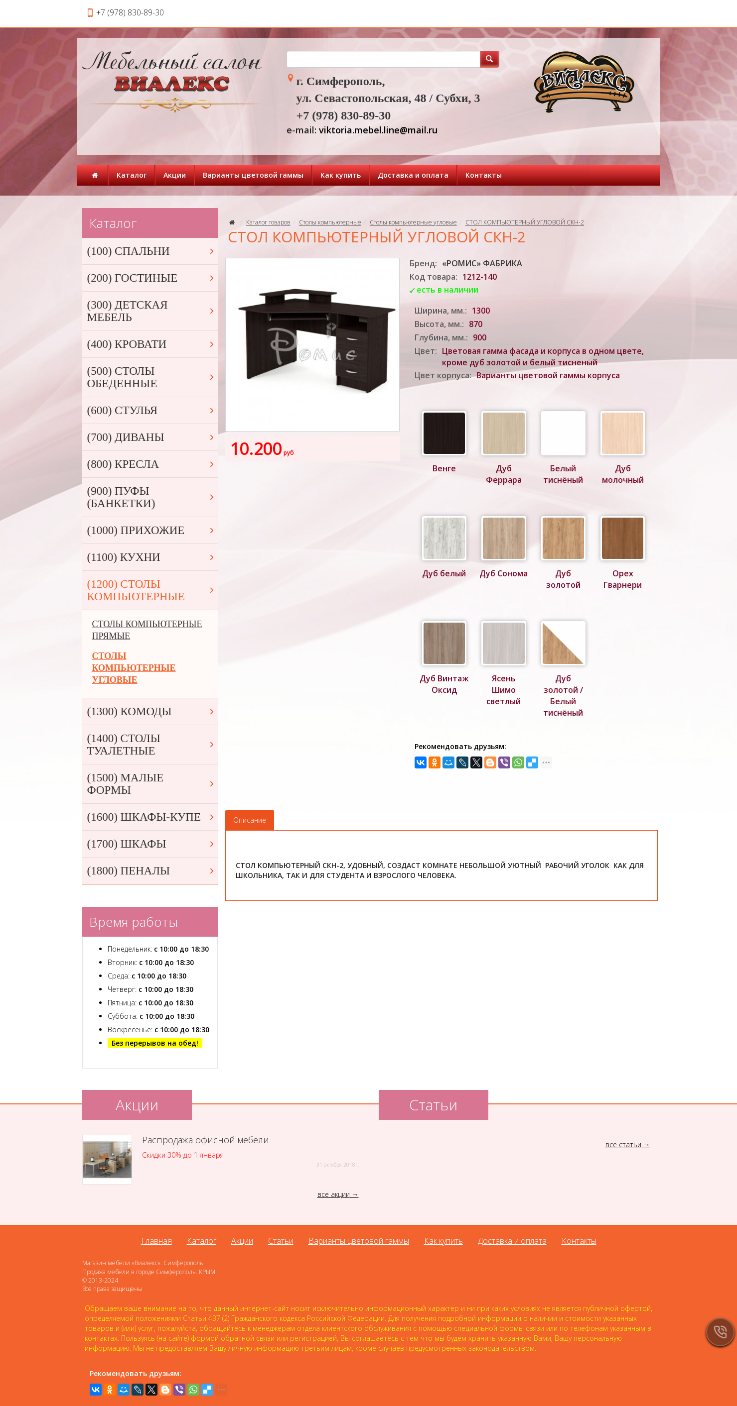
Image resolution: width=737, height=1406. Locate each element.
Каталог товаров (268, 222)
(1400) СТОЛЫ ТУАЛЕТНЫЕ (151, 744)
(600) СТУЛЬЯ (151, 410)
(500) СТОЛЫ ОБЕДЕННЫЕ (151, 377)
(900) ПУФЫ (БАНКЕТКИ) (151, 497)
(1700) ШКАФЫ (151, 844)
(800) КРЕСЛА (151, 464)
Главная (156, 1240)
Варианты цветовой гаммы (253, 175)
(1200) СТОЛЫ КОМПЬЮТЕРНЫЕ (151, 590)
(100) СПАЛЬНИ (151, 251)
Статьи (281, 1240)
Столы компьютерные (330, 222)
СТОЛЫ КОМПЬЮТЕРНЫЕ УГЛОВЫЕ (134, 668)
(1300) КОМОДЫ (151, 711)
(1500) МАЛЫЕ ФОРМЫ (151, 783)
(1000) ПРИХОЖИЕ (151, 530)
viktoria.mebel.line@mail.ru (378, 130)
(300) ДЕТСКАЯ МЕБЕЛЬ (151, 311)
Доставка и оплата (413, 175)
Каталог (132, 175)
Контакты (483, 175)
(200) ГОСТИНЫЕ (151, 278)
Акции (174, 175)
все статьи (623, 1144)
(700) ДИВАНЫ (151, 437)
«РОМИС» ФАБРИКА (482, 263)
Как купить (340, 175)
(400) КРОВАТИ (151, 344)
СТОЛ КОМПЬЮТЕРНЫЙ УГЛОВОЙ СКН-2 (524, 222)
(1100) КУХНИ (151, 557)
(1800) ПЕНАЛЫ (151, 871)
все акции (333, 1194)
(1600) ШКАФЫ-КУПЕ (151, 817)
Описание (249, 820)
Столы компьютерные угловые (413, 222)
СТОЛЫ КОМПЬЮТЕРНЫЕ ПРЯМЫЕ (147, 630)
